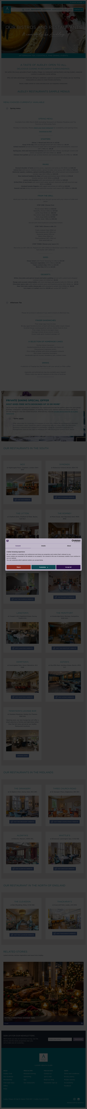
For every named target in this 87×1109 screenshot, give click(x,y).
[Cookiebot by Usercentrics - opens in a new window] (73, 541)
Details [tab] (43, 546)
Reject (19, 567)
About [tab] (69, 546)
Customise (43, 567)
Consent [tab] (18, 546)
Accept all (68, 567)
